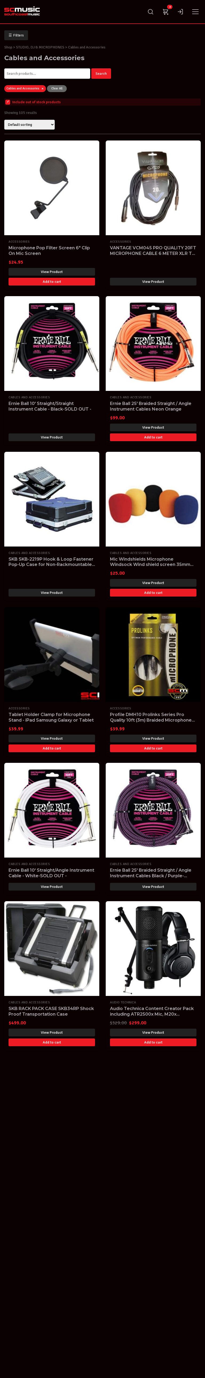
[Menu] (195, 11)
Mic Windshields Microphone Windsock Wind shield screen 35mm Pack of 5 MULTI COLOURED (150, 565)
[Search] (150, 11)
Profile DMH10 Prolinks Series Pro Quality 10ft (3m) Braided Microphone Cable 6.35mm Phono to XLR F (151, 720)
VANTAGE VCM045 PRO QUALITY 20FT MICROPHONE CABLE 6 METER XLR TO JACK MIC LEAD (153, 253)
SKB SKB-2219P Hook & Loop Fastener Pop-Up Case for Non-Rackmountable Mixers (51, 565)
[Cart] (165, 11)
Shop (8, 47)
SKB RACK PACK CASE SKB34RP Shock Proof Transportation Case (51, 1011)
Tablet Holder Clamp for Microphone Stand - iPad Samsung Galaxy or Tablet (51, 717)
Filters (16, 35)
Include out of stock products (33, 102)
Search (101, 73)
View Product (52, 272)
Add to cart (52, 281)
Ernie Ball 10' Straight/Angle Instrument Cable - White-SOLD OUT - (51, 873)
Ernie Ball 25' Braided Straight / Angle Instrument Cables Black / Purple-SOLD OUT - (150, 876)
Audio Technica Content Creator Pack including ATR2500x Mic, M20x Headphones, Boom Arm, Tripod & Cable (152, 1017)
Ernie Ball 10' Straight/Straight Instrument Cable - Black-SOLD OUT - (50, 406)
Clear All (56, 88)
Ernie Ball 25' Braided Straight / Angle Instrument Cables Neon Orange (150, 406)
